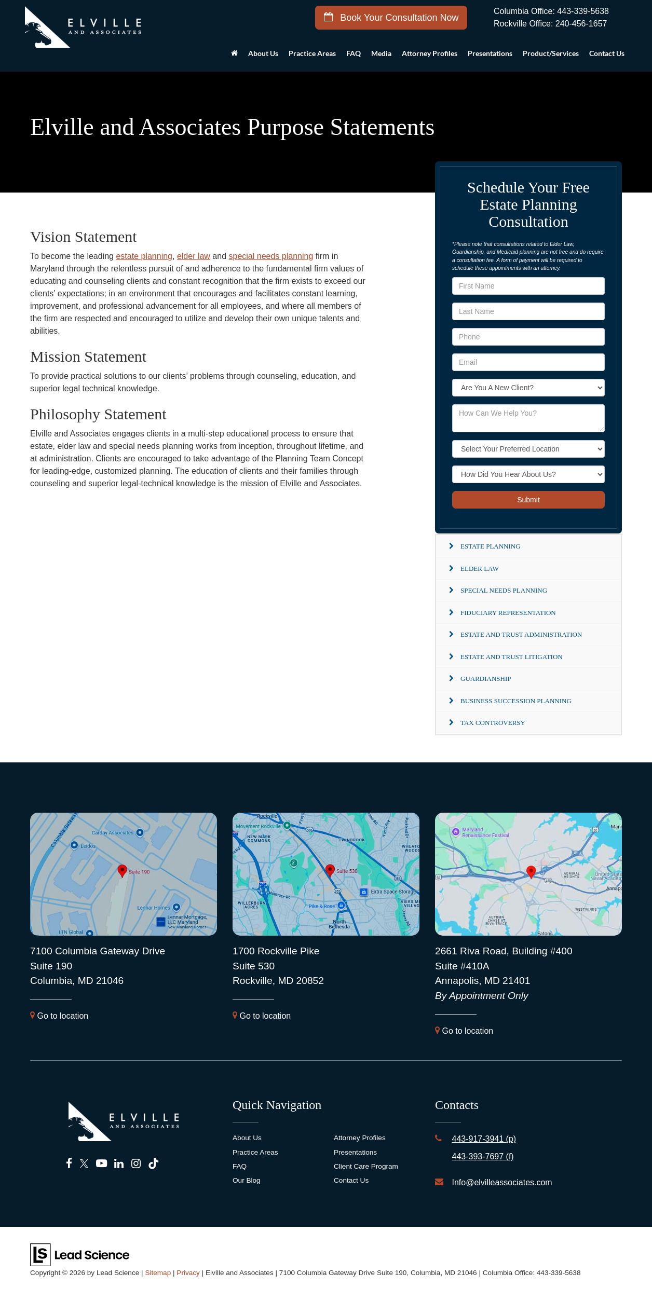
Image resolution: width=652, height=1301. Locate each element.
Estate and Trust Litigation (511, 657)
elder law (193, 256)
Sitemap (158, 1273)
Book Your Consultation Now (391, 17)
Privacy (188, 1273)
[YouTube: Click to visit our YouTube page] (101, 1163)
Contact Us (351, 1180)
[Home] (234, 56)
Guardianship (485, 678)
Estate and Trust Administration (521, 634)
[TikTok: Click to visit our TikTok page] (153, 1163)
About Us (247, 1138)
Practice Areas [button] (312, 53)
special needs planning (271, 256)
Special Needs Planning (503, 590)
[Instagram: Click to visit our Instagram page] (136, 1163)
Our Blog (247, 1180)
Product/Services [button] (551, 53)
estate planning (144, 256)
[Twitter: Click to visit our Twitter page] (84, 1163)
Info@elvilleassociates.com (502, 1182)
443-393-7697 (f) (482, 1156)
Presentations (490, 53)
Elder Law (479, 568)
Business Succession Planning (516, 701)
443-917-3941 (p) (484, 1138)
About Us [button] (263, 53)
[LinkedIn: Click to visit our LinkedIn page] (119, 1163)
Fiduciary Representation (508, 613)
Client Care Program (366, 1166)
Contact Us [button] (606, 53)
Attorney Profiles (429, 53)
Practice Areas (255, 1152)
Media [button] (381, 53)
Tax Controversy (492, 723)
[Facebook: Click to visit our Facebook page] (69, 1163)
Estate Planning (490, 546)
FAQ (353, 53)
